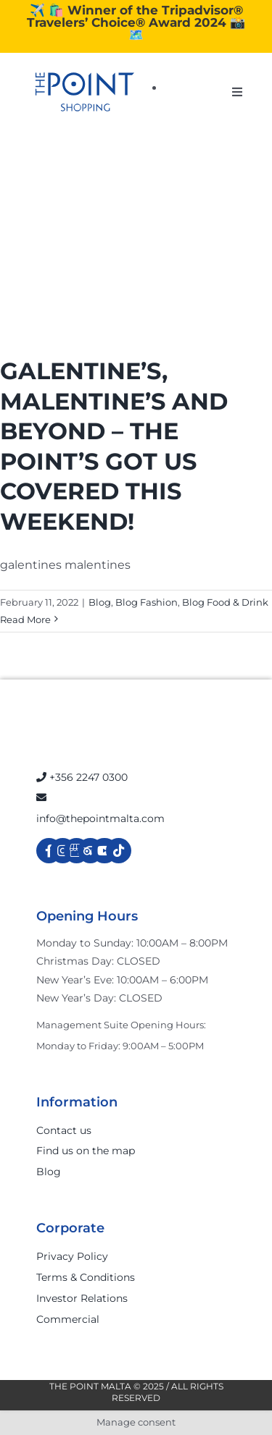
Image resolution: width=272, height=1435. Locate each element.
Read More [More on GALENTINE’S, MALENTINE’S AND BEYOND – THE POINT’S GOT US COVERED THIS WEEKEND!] (25, 619)
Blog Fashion (146, 602)
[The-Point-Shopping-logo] (85, 92)
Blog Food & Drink (225, 602)
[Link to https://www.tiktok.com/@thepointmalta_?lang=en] (118, 850)
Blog (99, 602)
